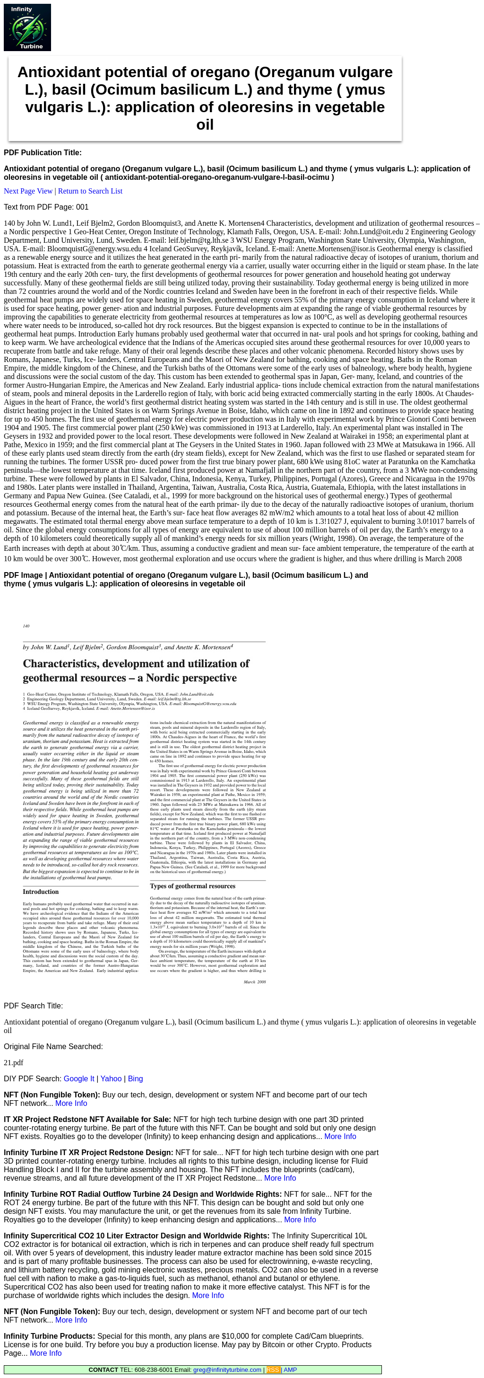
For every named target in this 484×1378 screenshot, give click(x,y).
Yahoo (111, 1079)
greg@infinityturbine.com (228, 1369)
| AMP (289, 1369)
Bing (135, 1079)
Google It (79, 1079)
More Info (71, 1103)
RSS (274, 1369)
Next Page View (28, 191)
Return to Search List (90, 191)
